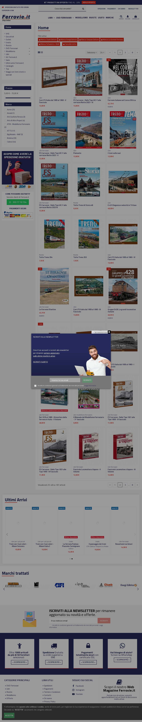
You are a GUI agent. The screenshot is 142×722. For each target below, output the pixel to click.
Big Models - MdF (15, 134)
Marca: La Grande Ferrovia (112, 39)
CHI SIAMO (121, 8)
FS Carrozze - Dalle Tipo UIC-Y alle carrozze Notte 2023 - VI (87, 101)
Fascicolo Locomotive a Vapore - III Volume (122, 470)
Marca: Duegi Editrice (68, 39)
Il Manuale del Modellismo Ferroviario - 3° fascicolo (88, 418)
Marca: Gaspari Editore (89, 39)
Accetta (9, 715)
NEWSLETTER (133, 8)
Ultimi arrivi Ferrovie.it (15, 62)
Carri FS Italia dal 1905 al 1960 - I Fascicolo (121, 365)
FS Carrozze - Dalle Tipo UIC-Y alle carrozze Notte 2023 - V (53, 154)
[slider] (5, 97)
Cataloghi (9, 65)
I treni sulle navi (114, 153)
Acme (11, 109)
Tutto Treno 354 (45, 257)
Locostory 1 (44, 364)
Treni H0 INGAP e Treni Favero (18, 545)
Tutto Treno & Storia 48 (83, 205)
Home (8, 27)
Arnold (10, 113)
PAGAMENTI (111, 8)
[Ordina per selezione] (92, 52)
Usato (8, 42)
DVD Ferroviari (12, 48)
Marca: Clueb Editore (48, 39)
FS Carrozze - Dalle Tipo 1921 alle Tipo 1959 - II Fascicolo (121, 418)
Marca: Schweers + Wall (49, 44)
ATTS (11, 130)
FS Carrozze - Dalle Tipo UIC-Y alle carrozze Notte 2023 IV (53, 206)
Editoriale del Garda (71, 548)
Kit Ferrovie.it (11, 57)
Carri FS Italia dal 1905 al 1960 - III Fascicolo (87, 310)
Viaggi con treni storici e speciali (16, 73)
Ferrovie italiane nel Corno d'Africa (122, 100)
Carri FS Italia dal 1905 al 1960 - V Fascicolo (52, 101)
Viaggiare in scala (44, 544)
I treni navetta (97, 544)
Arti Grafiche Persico (16, 116)
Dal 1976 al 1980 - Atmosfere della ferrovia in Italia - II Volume (53, 418)
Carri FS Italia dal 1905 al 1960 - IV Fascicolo (121, 258)
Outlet (8, 39)
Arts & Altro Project (16, 120)
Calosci (11, 141)
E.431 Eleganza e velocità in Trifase (122, 205)
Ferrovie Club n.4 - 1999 (123, 544)
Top (7, 68)
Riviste (8, 45)
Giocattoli (10, 36)
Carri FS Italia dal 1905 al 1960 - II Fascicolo (86, 365)
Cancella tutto (69, 44)
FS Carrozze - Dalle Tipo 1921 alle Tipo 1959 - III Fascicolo (52, 470)
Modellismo (10, 51)
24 (102, 52)
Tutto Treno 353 (80, 257)
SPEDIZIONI (101, 8)
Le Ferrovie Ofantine (47, 309)
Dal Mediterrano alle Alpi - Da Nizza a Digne (71, 545)
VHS (7, 33)
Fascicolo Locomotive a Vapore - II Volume (87, 470)
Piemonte (77, 153)
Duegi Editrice (124, 546)
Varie (8, 60)
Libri (7, 54)
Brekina (11, 138)
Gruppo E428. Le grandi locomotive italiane (122, 310)
